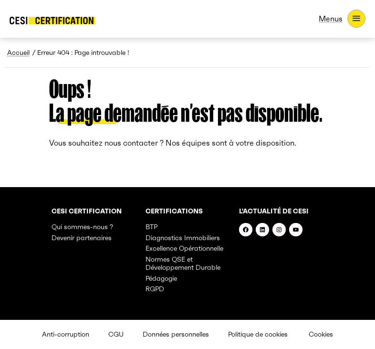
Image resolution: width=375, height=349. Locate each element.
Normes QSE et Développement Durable (183, 263)
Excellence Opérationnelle (184, 248)
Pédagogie (161, 278)
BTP (151, 226)
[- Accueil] (52, 21)
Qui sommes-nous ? (82, 226)
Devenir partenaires (82, 237)
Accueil (18, 52)
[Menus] (342, 19)
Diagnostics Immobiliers (183, 237)
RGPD (155, 289)
